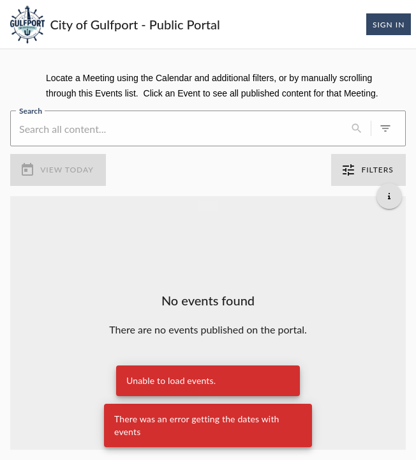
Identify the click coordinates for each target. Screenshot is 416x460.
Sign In (388, 24)
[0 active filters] (385, 128)
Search (30, 110)
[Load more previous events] (208, 206)
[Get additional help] (389, 196)
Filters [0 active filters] (368, 170)
